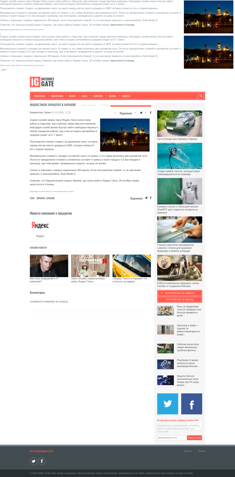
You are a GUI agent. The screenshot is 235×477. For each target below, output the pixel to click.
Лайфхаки (96, 96)
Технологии (39, 96)
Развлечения (55, 96)
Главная (105, 105)
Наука (83, 96)
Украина (41, 198)
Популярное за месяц (180, 299)
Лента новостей (89, 105)
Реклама (201, 450)
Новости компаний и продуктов (51, 213)
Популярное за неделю (180, 293)
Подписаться (194, 438)
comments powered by (49, 297)
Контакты (188, 450)
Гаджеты (124, 96)
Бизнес (71, 96)
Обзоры (111, 96)
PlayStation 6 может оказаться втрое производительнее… (188, 363)
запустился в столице (122, 25)
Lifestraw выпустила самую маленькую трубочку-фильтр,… (188, 347)
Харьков (50, 198)
